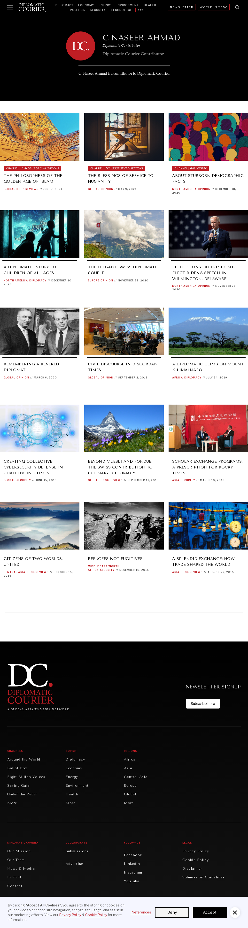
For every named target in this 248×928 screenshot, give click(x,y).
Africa (177, 377)
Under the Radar (22, 794)
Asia (175, 480)
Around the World (23, 759)
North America (184, 189)
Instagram (133, 872)
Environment (127, 5)
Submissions (77, 851)
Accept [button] (210, 912)
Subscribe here (203, 704)
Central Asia (14, 572)
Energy (105, 5)
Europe (93, 280)
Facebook (133, 855)
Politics (77, 10)
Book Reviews (27, 189)
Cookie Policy (195, 860)
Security (98, 10)
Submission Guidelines (203, 877)
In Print (14, 877)
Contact (15, 886)
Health (150, 5)
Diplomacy (64, 5)
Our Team (16, 860)
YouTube (132, 881)
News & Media (21, 869)
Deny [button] (172, 912)
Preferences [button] (141, 912)
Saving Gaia (18, 786)
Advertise (74, 864)
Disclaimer (192, 869)
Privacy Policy (195, 851)
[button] (235, 912)
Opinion (107, 189)
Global (9, 189)
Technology (121, 10)
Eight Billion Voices (26, 777)
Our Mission (19, 851)
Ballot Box (17, 768)
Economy (86, 5)
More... (13, 803)
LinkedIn (132, 864)
